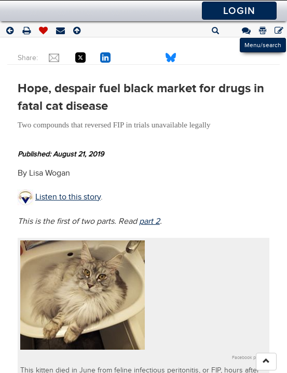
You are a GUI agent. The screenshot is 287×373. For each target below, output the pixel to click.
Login (239, 10)
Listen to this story (68, 197)
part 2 (149, 221)
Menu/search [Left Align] (262, 45)
